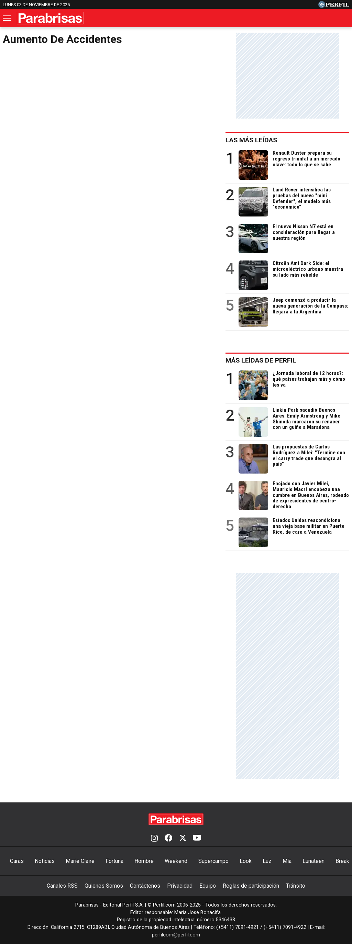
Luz (267, 861)
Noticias (45, 861)
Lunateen (313, 861)
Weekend (176, 861)
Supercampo (213, 861)
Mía (287, 861)
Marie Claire (80, 861)
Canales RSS (62, 885)
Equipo (207, 885)
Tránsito (295, 885)
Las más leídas (251, 140)
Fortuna (114, 861)
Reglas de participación (251, 885)
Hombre (144, 861)
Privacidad (179, 885)
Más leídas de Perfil (261, 360)
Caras (17, 861)
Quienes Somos (104, 885)
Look (246, 861)
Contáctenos (145, 885)
